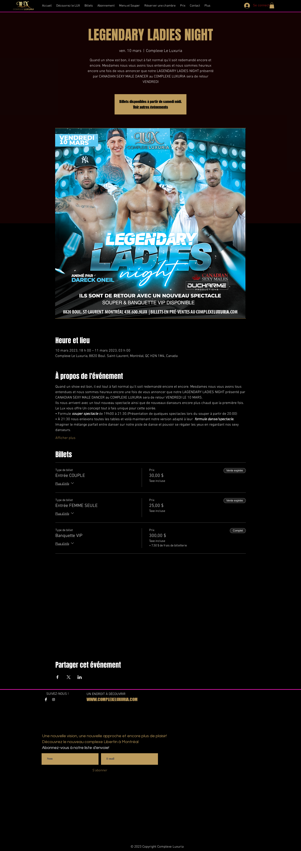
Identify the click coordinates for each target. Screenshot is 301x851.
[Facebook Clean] (46, 699)
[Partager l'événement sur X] (68, 677)
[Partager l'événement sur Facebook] (57, 677)
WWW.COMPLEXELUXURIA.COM (112, 699)
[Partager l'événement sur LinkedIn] (80, 677)
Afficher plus (65, 438)
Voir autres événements (150, 107)
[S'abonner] (100, 770)
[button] (271, 5)
